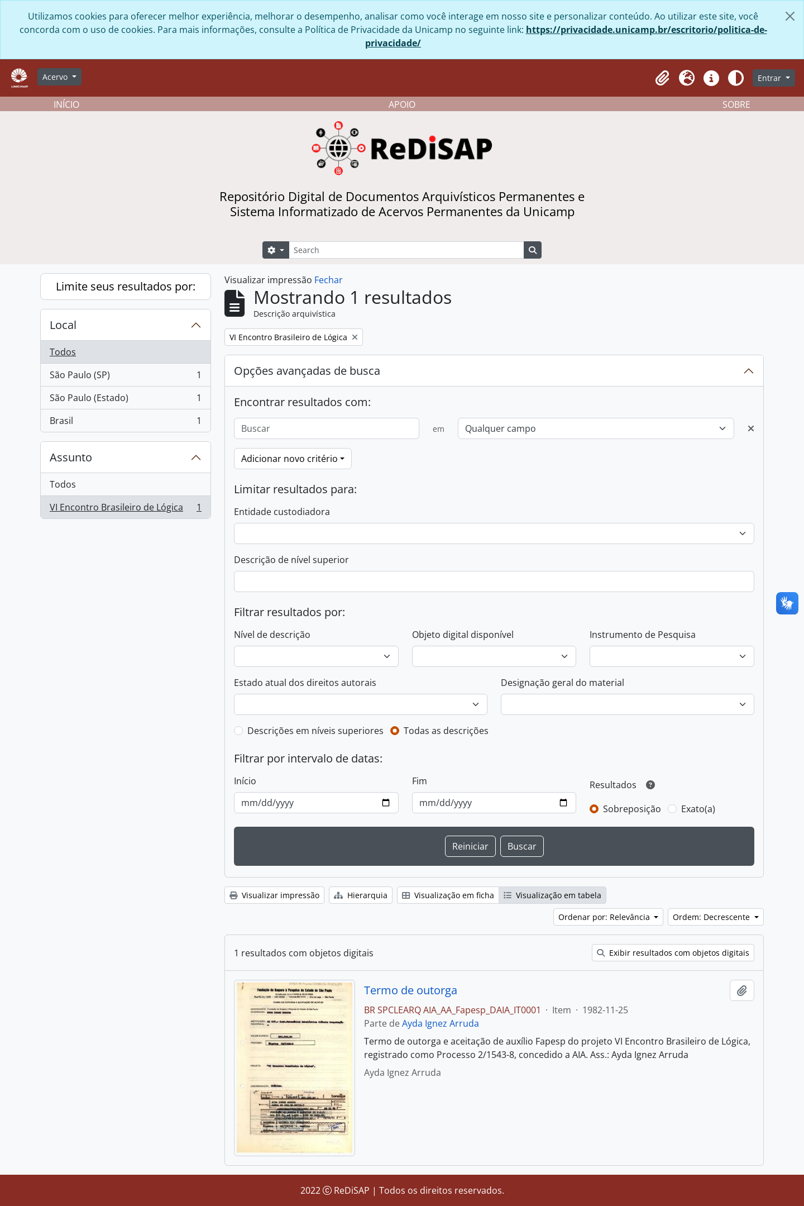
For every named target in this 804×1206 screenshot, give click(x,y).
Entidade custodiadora (282, 512)
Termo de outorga (410, 990)
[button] (662, 78)
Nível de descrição (272, 634)
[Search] (406, 250)
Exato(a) (698, 809)
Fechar (328, 280)
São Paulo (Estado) (125, 400)
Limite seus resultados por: (125, 286)
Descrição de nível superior (291, 560)
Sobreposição (632, 809)
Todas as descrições (446, 730)
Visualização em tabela (552, 895)
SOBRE (736, 104)
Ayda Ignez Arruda (440, 1023)
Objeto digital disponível (463, 634)
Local (63, 324)
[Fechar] (790, 16)
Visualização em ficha (448, 895)
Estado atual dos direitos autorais (305, 682)
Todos (63, 352)
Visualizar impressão (274, 895)
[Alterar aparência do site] (736, 78)
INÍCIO (66, 104)
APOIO (402, 104)
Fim (419, 781)
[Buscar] (326, 428)
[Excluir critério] (751, 428)
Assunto (71, 457)
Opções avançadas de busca (307, 370)
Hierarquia (360, 895)
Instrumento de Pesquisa (643, 634)
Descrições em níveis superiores (315, 730)
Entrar (770, 78)
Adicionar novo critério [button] (289, 458)
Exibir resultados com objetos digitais (673, 952)
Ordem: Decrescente (712, 917)
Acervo (56, 76)
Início (245, 781)
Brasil (125, 423)
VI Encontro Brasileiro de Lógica (125, 509)
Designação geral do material (562, 682)
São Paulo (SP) (125, 377)
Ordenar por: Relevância (605, 917)
